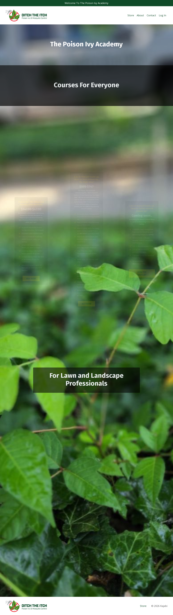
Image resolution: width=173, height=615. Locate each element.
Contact (151, 15)
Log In (162, 15)
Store (130, 15)
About (140, 15)
